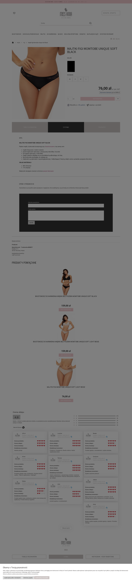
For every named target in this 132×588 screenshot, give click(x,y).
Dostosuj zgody (28, 577)
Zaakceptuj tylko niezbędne (12, 577)
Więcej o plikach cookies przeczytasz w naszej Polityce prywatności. (20, 574)
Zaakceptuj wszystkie (41, 577)
